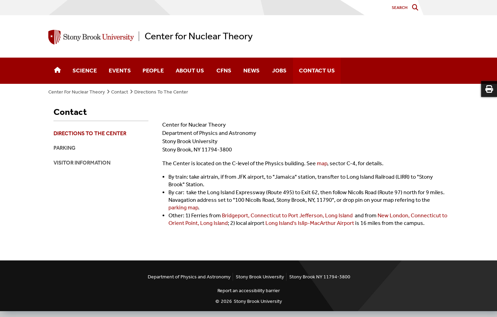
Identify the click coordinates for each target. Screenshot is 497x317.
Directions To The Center (161, 92)
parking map (183, 207)
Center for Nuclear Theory (199, 36)
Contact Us (317, 70)
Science (84, 70)
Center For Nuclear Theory (76, 92)
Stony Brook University (258, 301)
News (251, 70)
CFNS (223, 70)
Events (120, 70)
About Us (190, 70)
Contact (119, 92)
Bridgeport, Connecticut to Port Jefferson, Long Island (287, 215)
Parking (64, 148)
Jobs (279, 70)
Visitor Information (81, 162)
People (153, 70)
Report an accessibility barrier (248, 291)
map (322, 163)
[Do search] (416, 8)
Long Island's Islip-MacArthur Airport (309, 223)
